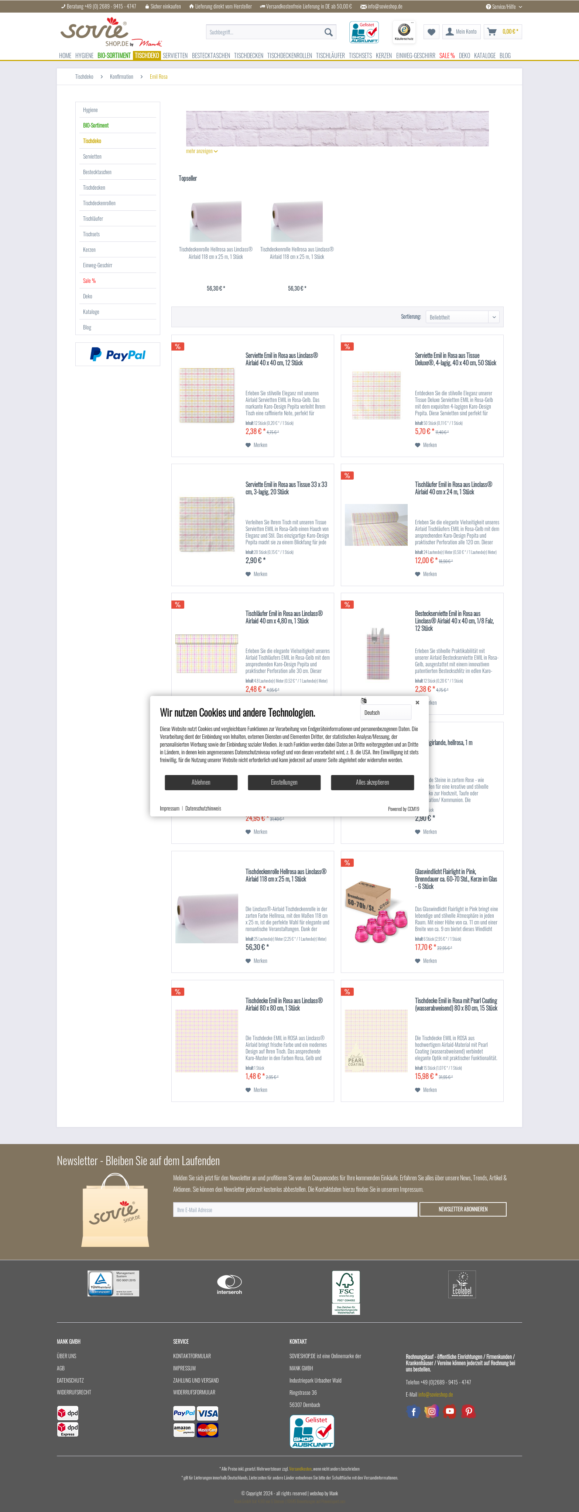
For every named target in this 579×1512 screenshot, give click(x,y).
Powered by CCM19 (403, 808)
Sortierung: (411, 316)
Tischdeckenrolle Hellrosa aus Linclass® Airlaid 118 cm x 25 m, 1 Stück (216, 253)
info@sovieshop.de (385, 6)
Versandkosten (300, 1468)
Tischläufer (93, 218)
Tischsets (91, 234)
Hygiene (90, 110)
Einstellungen (284, 782)
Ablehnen (201, 782)
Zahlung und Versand (196, 1380)
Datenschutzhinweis (203, 808)
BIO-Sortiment (96, 125)
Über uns (66, 1356)
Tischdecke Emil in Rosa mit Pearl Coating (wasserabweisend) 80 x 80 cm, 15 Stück (456, 1004)
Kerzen (89, 249)
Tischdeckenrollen (99, 203)
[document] (289, 740)
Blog (87, 327)
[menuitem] (271, 28)
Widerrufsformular (194, 1392)
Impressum (184, 1368)
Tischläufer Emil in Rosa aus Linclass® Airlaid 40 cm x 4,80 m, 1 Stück (284, 617)
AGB (61, 1368)
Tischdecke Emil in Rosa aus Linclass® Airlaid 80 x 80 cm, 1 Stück (284, 1004)
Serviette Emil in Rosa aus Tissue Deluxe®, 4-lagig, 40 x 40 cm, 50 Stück (455, 359)
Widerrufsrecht (74, 1392)
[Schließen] (417, 701)
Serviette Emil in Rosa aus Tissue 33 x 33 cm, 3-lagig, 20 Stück (286, 488)
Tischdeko (92, 141)
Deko (87, 296)
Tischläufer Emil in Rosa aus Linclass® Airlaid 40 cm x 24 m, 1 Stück (453, 488)
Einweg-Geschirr (97, 265)
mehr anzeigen (202, 151)
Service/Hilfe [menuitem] (501, 6)
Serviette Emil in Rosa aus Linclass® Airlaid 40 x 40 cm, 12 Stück (282, 359)
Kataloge (91, 311)
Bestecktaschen (97, 172)
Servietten (92, 156)
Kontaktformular (192, 1356)
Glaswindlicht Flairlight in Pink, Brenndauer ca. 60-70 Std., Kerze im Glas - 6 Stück (456, 879)
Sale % (89, 280)
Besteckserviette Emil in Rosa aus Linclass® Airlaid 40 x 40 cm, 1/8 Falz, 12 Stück (454, 621)
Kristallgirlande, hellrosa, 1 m (443, 743)
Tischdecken (94, 187)
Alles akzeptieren (372, 782)
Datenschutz (70, 1380)
